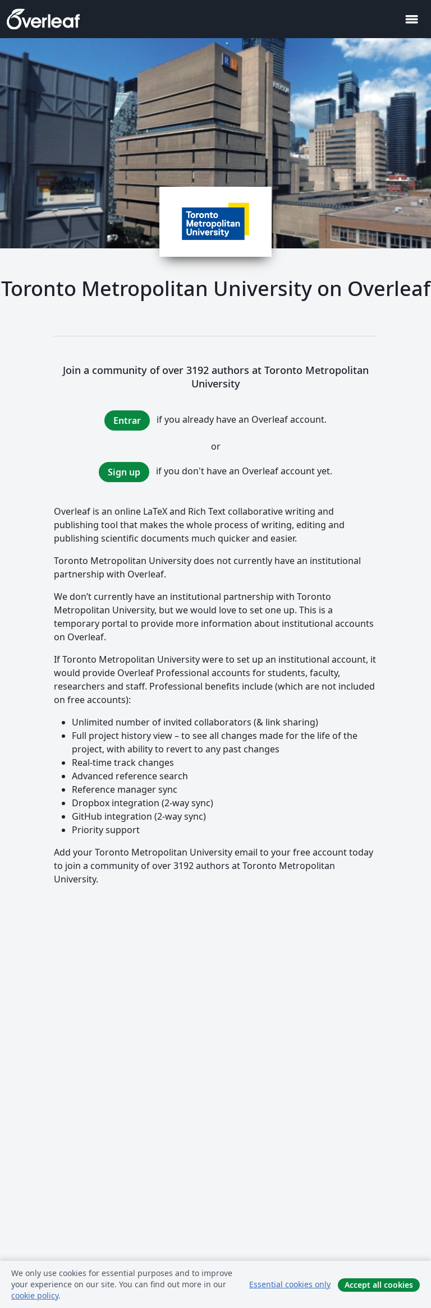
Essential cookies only (290, 1284)
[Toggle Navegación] (411, 19)
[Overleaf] (43, 19)
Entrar (127, 420)
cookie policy (34, 1295)
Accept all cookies (379, 1284)
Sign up (124, 472)
